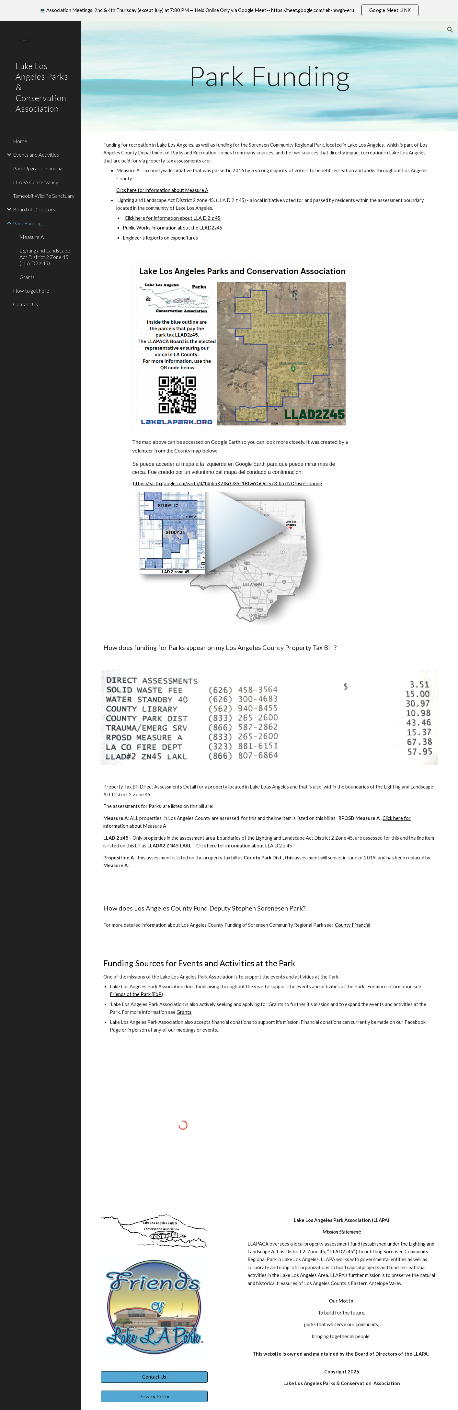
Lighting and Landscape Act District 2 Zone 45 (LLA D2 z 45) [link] (44, 256)
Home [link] (20, 141)
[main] (269, 75)
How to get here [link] (31, 290)
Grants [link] (27, 277)
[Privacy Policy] (154, 1396)
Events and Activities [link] (36, 154)
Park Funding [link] (27, 223)
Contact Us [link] (25, 304)
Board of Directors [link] (34, 209)
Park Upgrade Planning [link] (37, 168)
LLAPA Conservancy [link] (35, 182)
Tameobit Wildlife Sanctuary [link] (43, 196)
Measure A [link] (31, 237)
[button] (450, 30)
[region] (229, 10)
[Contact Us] (154, 1377)
